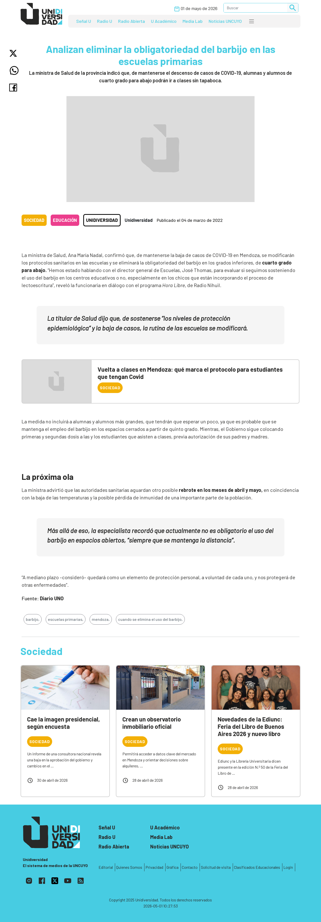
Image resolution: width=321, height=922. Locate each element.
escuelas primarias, (65, 619)
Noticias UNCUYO (225, 21)
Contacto (190, 867)
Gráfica (173, 867)
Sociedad (34, 220)
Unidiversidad (102, 220)
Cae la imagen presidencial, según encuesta (63, 722)
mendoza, (101, 619)
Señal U (83, 21)
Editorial (106, 867)
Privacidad (154, 867)
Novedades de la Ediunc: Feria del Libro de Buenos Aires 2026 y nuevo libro (251, 726)
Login (288, 867)
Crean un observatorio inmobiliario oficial (151, 722)
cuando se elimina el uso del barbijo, (150, 619)
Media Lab (193, 21)
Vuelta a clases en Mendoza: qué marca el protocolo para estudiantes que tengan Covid (190, 373)
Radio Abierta (131, 21)
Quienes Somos (129, 867)
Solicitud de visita (216, 867)
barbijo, (32, 619)
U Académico (164, 21)
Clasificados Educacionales (257, 867)
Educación (65, 220)
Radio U (104, 21)
